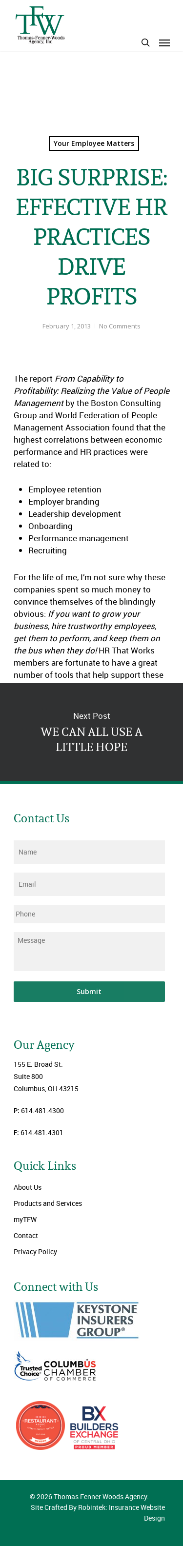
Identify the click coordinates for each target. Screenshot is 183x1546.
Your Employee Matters (94, 143)
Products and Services (48, 1203)
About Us (27, 1187)
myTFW (25, 1219)
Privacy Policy (35, 1251)
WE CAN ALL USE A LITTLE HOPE (91, 732)
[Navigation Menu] (164, 42)
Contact (26, 1235)
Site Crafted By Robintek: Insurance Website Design (98, 1513)
